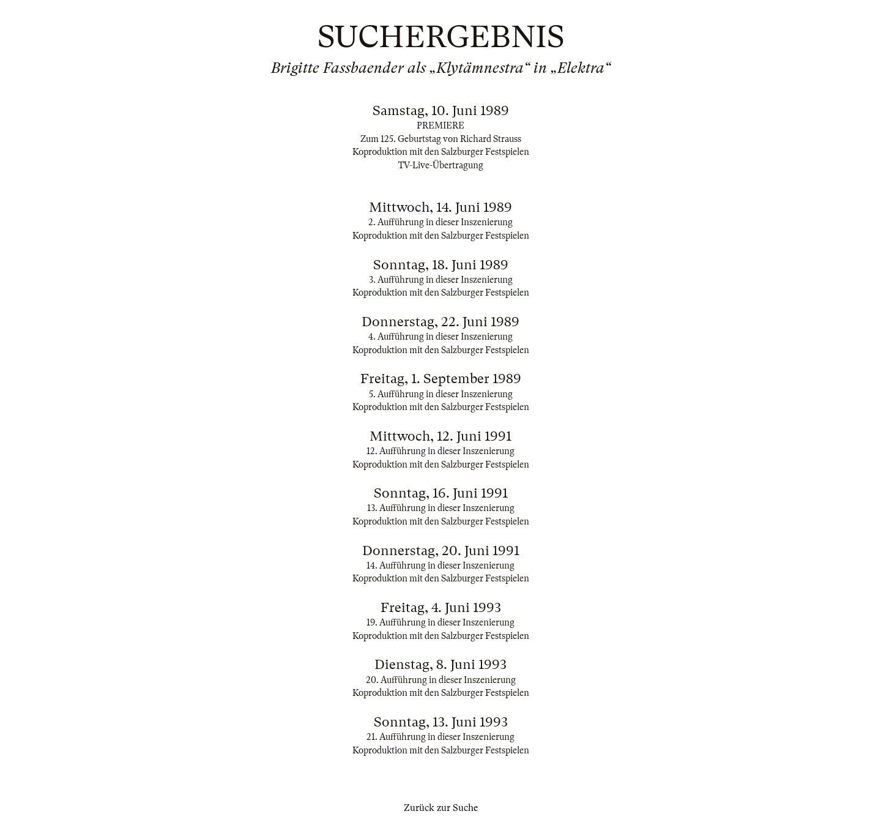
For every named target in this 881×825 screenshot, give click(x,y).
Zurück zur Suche (441, 807)
